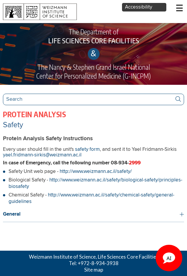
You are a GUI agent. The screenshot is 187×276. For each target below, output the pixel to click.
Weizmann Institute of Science (62, 257)
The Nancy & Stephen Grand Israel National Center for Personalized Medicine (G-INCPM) (93, 71)
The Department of (93, 36)
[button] (93, 214)
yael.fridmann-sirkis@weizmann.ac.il (42, 155)
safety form (87, 149)
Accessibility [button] (138, 7)
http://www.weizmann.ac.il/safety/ (96, 171)
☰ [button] (179, 8)
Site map (93, 270)
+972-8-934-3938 (98, 263)
